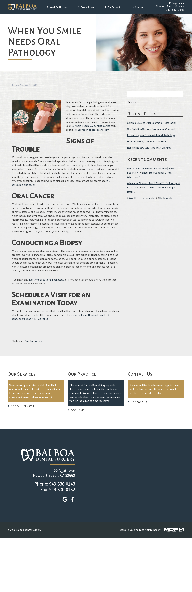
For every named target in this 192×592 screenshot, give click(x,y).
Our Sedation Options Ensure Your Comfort (151, 129)
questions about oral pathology (46, 279)
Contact (140, 7)
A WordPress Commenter (141, 198)
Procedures (87, 7)
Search (132, 102)
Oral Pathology (33, 341)
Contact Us (139, 402)
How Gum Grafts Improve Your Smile (147, 141)
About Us (77, 409)
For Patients (114, 7)
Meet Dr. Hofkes (58, 7)
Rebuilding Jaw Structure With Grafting (149, 147)
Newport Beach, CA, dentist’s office (90, 125)
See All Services (22, 406)
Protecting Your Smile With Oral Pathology (151, 135)
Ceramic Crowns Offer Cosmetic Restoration (151, 122)
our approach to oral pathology (91, 129)
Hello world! (166, 198)
